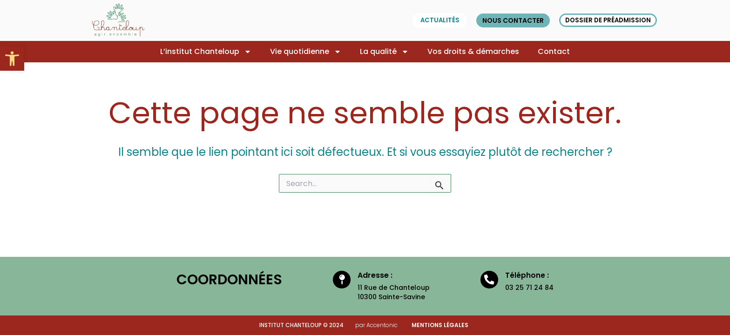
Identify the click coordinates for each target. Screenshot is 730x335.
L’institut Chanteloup (205, 51)
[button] (12, 59)
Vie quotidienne (305, 51)
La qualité (384, 51)
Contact (554, 51)
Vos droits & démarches (473, 51)
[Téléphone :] (489, 281)
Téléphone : (528, 275)
